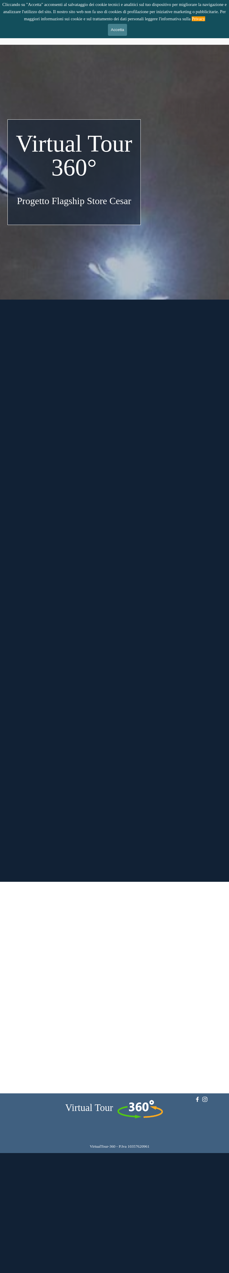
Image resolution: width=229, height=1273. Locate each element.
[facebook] (197, 1099)
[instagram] (205, 1099)
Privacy (198, 18)
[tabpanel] (74, 170)
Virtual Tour (89, 1107)
